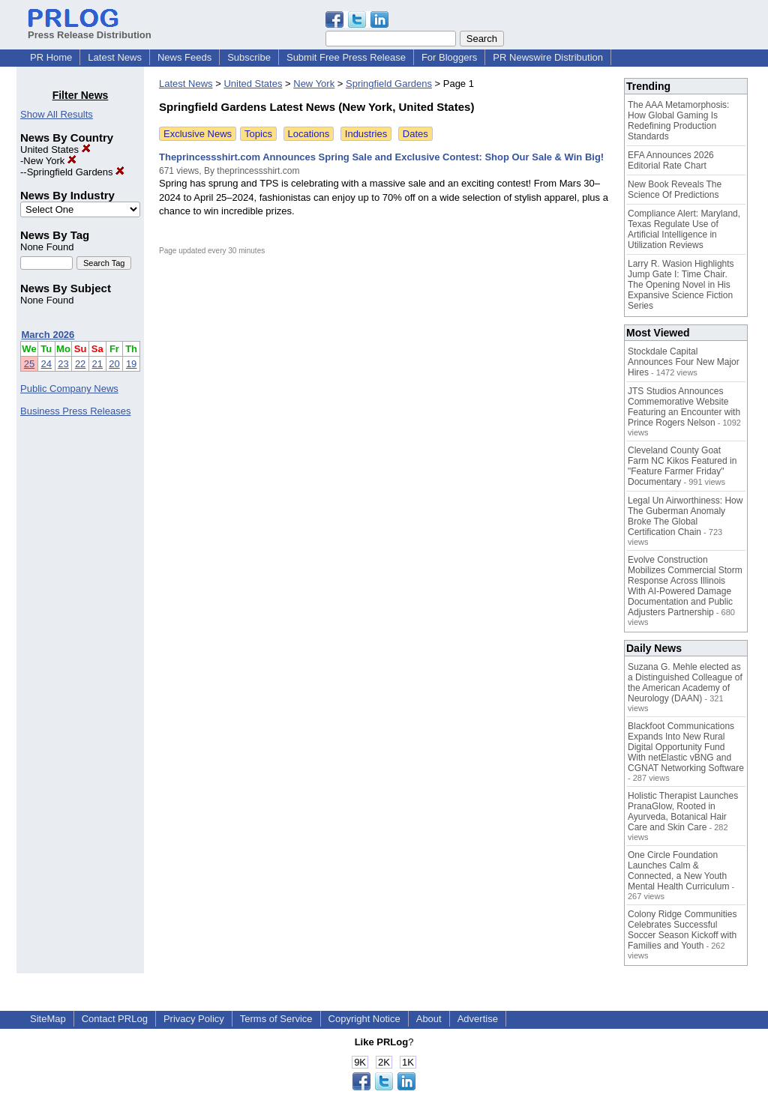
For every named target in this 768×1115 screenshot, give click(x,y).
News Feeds (185, 57)
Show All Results (56, 114)
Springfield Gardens (76, 172)
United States (55, 149)
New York (49, 160)
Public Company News (69, 388)
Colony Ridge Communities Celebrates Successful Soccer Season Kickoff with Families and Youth (682, 930)
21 (97, 363)
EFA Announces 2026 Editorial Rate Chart (671, 160)
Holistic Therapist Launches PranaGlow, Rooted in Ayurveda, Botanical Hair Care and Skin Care (683, 812)
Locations (309, 133)
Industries (366, 133)
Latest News (115, 57)
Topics (258, 133)
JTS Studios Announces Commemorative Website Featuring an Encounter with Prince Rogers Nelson (684, 407)
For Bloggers (449, 57)
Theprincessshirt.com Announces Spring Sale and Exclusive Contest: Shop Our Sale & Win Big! (381, 157)
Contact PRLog (115, 1018)
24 (46, 363)
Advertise (478, 1018)
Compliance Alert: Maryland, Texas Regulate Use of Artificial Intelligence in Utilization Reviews (684, 229)
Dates (415, 133)
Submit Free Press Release (346, 57)
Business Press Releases (75, 411)
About (429, 1018)
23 (63, 363)
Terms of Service (276, 1018)
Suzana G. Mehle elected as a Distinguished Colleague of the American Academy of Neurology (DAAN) (685, 683)
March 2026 (48, 334)
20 (114, 363)
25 (29, 363)
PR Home (51, 57)
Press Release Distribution (90, 29)
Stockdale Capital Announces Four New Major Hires (684, 362)
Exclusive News (198, 133)
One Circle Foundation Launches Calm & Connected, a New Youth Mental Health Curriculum (678, 871)
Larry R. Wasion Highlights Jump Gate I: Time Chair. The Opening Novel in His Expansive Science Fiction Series (681, 285)
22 (80, 363)
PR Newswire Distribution (548, 57)
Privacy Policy (194, 1018)
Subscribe (249, 57)
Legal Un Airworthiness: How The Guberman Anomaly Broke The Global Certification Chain (685, 516)
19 (131, 363)
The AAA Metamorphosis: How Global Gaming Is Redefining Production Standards (678, 121)
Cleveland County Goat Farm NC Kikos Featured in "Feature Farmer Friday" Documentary (682, 466)
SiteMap (48, 1018)
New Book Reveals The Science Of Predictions (675, 189)
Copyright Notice (364, 1018)
